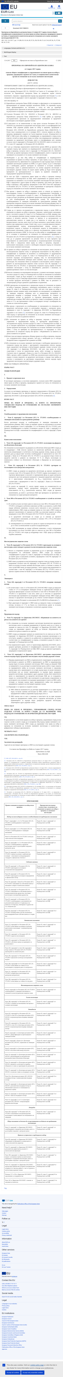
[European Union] (6, 1273)
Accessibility (5, 1233)
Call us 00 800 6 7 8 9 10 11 (9, 1283)
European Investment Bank (9, 1337)
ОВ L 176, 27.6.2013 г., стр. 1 (27, 776)
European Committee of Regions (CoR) (12, 1335)
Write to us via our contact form (10, 1287)
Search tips (16, 25)
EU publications (6, 1261)
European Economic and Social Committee (13, 1333)
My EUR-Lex (51, 7)
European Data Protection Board (10, 1343)
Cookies (4, 1309)
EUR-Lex (7, 12)
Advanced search (57, 25)
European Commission (8, 1323)
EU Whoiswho (5, 1259)
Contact (4, 1213)
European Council (6, 1318)
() (56, 96)
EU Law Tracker (6, 1267)
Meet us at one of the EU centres (11, 1290)
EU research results (7, 1257)
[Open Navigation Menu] (5, 21)
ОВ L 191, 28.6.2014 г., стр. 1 (16, 797)
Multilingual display (9, 52)
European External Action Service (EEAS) (13, 1331)
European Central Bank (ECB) (10, 1327)
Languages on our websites (9, 1303)
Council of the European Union (10, 1320)
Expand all (50, 45)
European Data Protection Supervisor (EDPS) (14, 1341)
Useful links (5, 1246)
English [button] (59, 7)
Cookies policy (6, 1231)
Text (4, 56)
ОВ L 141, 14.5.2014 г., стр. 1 (23, 765)
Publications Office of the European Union (28, 1204)
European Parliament (7, 1316)
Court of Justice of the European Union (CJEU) (14, 1325)
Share (54, 29)
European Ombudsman (8, 1339)
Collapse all (57, 45)
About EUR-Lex (6, 1242)
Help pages (5, 1211)
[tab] (32, 48)
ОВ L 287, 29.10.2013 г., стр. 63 (14, 758)
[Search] (60, 21)
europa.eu (14, 1276)
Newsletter (5, 1244)
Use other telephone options (9, 1285)
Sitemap (4, 1215)
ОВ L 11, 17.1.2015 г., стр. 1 (31, 789)
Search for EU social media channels (12, 1296)
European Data (6, 1253)
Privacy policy (5, 1305)
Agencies (4, 1349)
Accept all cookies (13, 1372)
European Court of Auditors (9, 1329)
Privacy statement (7, 1235)
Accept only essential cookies (33, 1372)
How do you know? (54, 1)
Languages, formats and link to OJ (13, 48)
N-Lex (3, 1265)
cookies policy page (37, 1365)
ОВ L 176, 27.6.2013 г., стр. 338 (32, 784)
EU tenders (5, 1255)
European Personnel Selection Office (12, 1345)
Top (5, 1188)
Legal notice (5, 1229)
